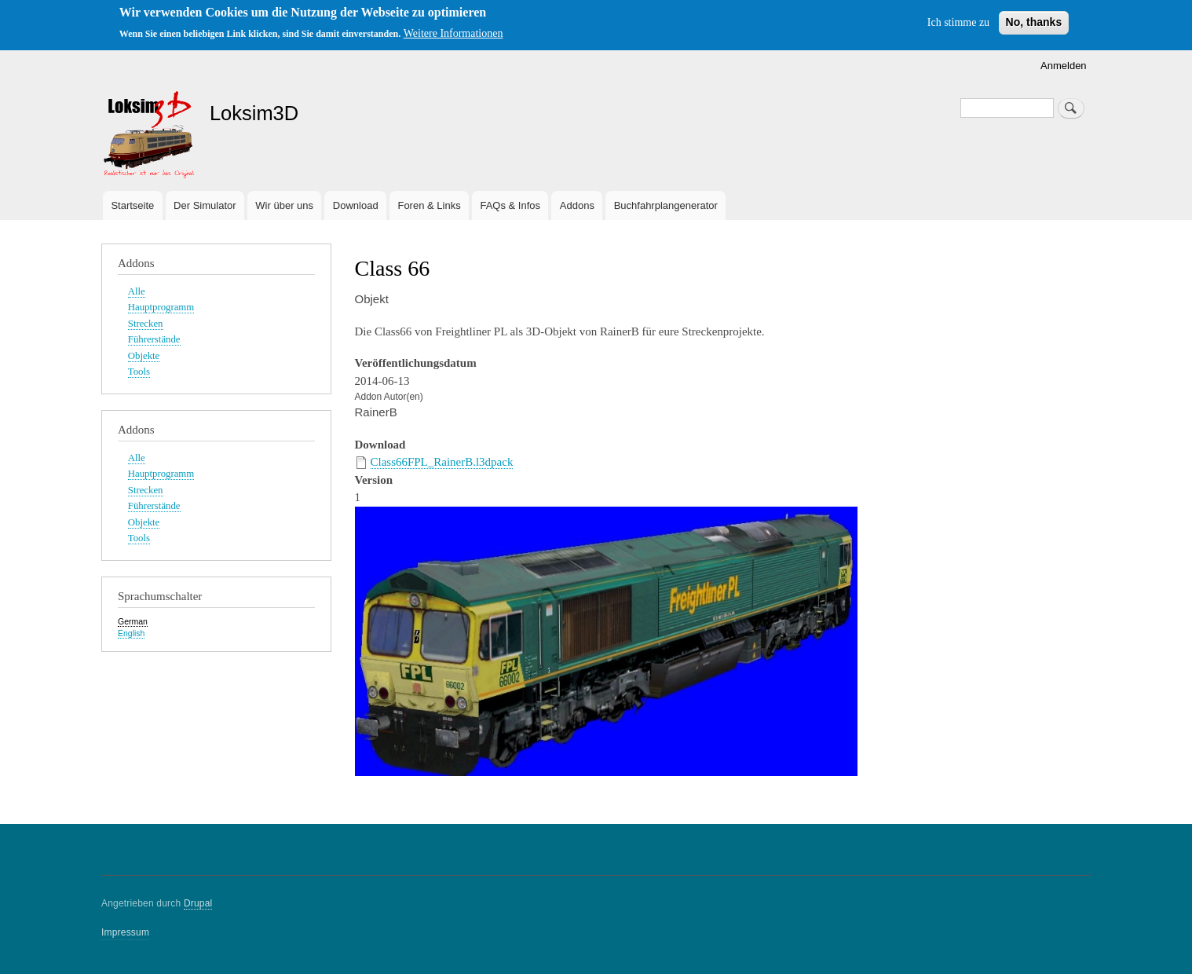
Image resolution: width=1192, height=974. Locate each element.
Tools (139, 371)
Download (355, 205)
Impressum (125, 932)
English (131, 633)
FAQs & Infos (510, 205)
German (133, 621)
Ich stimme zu (958, 22)
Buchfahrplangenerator (666, 205)
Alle (136, 291)
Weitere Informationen (453, 33)
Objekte (143, 355)
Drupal (198, 903)
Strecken (145, 323)
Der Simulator (205, 205)
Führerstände (154, 339)
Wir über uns (284, 205)
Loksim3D (254, 113)
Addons (577, 205)
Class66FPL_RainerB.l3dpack (442, 462)
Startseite (132, 205)
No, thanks (1034, 22)
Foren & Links (428, 205)
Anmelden (1063, 65)
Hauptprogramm (161, 307)
